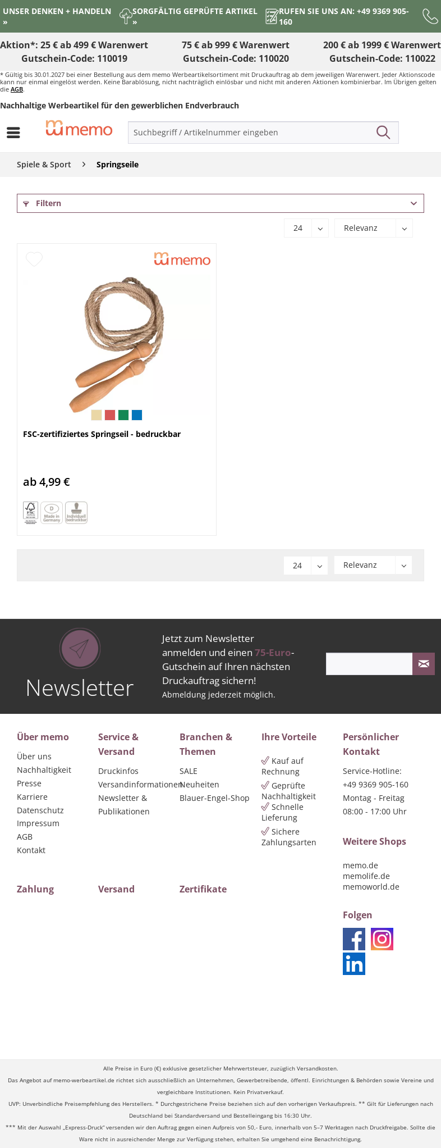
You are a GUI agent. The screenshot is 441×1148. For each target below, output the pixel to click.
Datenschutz (40, 810)
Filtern (42, 203)
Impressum (38, 823)
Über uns (34, 756)
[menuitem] (16, 132)
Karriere (32, 796)
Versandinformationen (136, 784)
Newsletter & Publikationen (124, 804)
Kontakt (31, 850)
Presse (29, 783)
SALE (188, 771)
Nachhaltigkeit (44, 769)
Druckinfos (118, 771)
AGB (17, 89)
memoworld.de (371, 886)
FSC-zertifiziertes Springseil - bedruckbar (102, 434)
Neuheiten (199, 784)
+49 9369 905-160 (375, 784)
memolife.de (366, 876)
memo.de (360, 865)
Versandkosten (317, 1068)
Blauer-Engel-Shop (215, 797)
